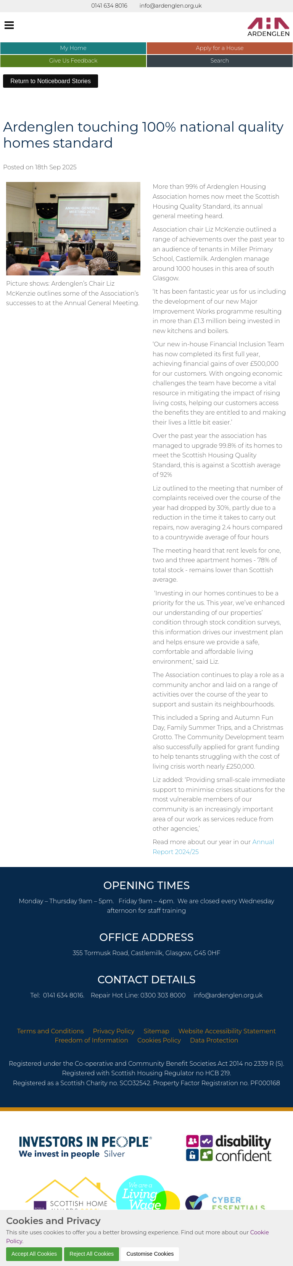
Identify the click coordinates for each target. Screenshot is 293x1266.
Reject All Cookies (91, 1254)
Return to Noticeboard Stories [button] (50, 81)
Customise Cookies (150, 1254)
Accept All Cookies (34, 1254)
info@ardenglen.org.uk (227, 995)
